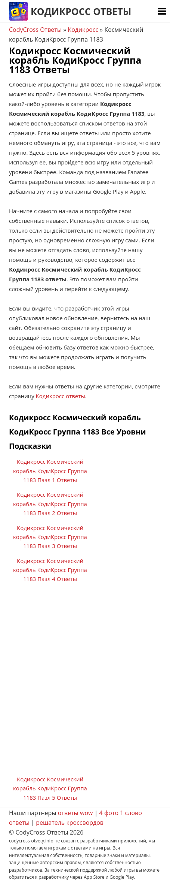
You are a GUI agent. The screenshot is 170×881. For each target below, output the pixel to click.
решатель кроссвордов (69, 822)
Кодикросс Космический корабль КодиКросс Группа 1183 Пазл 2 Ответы (50, 504)
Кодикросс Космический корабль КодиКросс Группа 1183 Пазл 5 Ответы (50, 788)
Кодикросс (83, 29)
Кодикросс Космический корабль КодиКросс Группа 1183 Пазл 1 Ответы (50, 471)
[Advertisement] (85, 682)
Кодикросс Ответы (81, 11)
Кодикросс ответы (60, 396)
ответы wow (75, 813)
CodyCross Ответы (35, 29)
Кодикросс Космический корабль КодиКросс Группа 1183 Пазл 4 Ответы (50, 570)
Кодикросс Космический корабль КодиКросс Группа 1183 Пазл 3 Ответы (50, 537)
